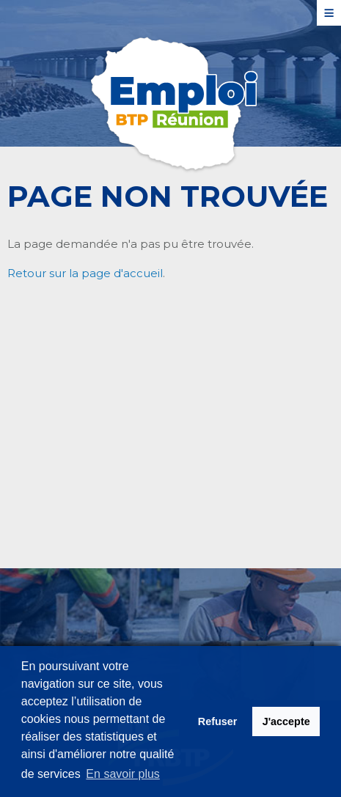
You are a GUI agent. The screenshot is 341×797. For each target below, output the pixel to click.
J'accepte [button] (286, 721)
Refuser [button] (218, 721)
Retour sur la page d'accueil (85, 273)
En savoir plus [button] (123, 774)
